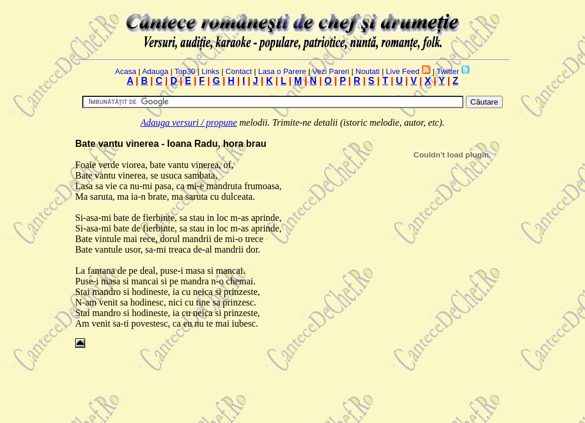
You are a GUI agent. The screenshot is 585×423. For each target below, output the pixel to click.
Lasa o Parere (282, 71)
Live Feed (402, 71)
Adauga (155, 71)
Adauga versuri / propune (188, 122)
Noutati (367, 71)
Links (210, 71)
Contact (239, 71)
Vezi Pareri (330, 71)
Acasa (125, 71)
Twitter (447, 71)
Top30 (184, 71)
